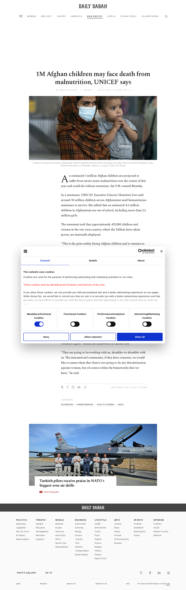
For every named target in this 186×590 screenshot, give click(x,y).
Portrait (117, 535)
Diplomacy (21, 523)
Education (40, 527)
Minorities (40, 535)
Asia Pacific (95, 16)
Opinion (159, 520)
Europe (61, 16)
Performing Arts (121, 539)
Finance (78, 535)
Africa (111, 16)
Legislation (21, 527)
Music (116, 527)
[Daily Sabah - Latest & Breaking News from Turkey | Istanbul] (93, 6)
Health (98, 523)
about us (71, 583)
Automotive (80, 523)
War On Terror (22, 531)
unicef (121, 404)
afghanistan (67, 404)
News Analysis (22, 539)
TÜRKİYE (41, 520)
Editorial (157, 535)
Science (98, 543)
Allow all (140, 336)
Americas (76, 16)
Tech (77, 543)
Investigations (42, 531)
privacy (44, 583)
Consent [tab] (45, 260)
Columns (158, 523)
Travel (97, 531)
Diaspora (40, 539)
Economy (79, 527)
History (98, 550)
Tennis (137, 535)
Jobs (18, 583)
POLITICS (21, 520)
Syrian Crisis (129, 16)
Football (137, 523)
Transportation (82, 550)
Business (80, 520)
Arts (117, 520)
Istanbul (39, 523)
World (31, 16)
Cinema (117, 523)
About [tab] (141, 260)
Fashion (98, 539)
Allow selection (93, 336)
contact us (101, 583)
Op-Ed (156, 527)
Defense (79, 547)
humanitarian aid (85, 404)
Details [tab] (93, 260)
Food (97, 535)
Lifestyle (101, 520)
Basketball (138, 527)
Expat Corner (100, 558)
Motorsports (139, 531)
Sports (138, 520)
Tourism (79, 539)
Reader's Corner (161, 531)
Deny (46, 336)
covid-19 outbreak (105, 404)
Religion (98, 547)
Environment (100, 527)
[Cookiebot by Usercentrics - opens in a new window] (140, 251)
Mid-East (46, 16)
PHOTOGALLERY (51, 492)
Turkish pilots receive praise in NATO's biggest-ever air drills (73, 483)
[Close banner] (161, 251)
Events (117, 531)
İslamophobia (61, 547)
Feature (98, 554)
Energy (78, 531)
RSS (128, 583)
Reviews (117, 543)
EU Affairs (20, 535)
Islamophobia (150, 16)
